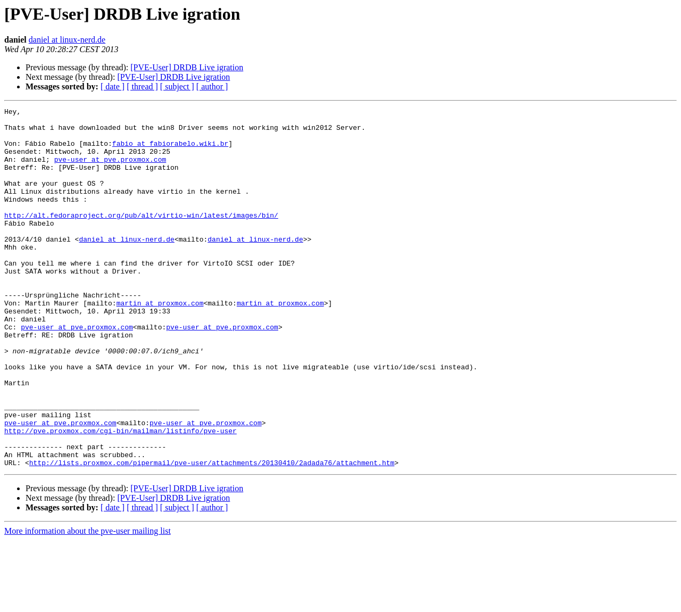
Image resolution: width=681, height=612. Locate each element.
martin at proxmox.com (160, 343)
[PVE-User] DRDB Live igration (186, 67)
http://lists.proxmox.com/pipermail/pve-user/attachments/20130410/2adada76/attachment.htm (211, 534)
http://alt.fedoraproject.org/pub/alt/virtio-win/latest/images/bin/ (141, 237)
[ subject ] (177, 86)
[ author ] (212, 86)
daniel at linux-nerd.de (67, 39)
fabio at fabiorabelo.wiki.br (170, 151)
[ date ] (112, 86)
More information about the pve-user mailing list (87, 602)
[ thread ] (142, 86)
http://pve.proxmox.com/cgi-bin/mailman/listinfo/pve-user (120, 496)
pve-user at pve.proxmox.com (110, 170)
